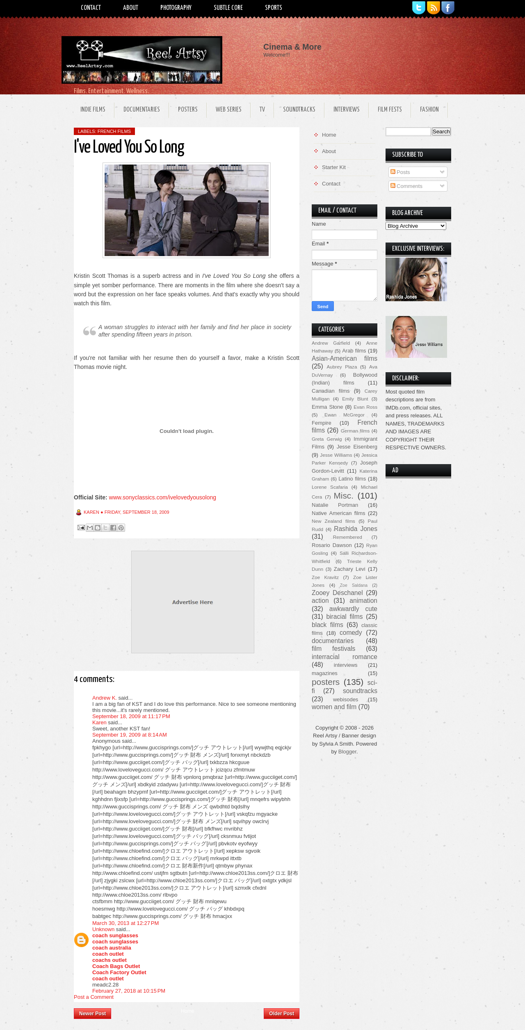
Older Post (281, 1013)
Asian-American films (344, 358)
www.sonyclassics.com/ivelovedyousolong (162, 497)
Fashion (429, 110)
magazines (325, 673)
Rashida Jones (355, 528)
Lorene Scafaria (330, 487)
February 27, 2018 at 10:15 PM (128, 991)
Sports (273, 8)
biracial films (344, 616)
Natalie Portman (335, 505)
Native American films (338, 513)
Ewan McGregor (344, 414)
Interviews (346, 110)
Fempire (321, 423)
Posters (188, 110)
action (320, 600)
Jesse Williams (336, 455)
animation (363, 600)
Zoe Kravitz (325, 577)
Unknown (103, 929)
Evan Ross (365, 407)
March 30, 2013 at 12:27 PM (125, 923)
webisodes (345, 699)
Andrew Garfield (331, 343)
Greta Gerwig (327, 439)
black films (327, 624)
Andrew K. (104, 698)
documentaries (333, 640)
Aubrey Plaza (342, 366)
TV (262, 110)
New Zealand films (333, 521)
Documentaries (141, 110)
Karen (99, 722)
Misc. (343, 495)
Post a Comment (94, 997)
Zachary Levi (349, 569)
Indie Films (92, 110)
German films (355, 430)
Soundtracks (299, 110)
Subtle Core (228, 8)
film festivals (333, 648)
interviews (346, 665)
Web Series (229, 110)
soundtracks (360, 690)
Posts (400, 172)
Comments (406, 186)
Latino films (352, 479)
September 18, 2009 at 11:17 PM (131, 716)
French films (114, 131)
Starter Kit (334, 167)
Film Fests (390, 110)
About (130, 8)
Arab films (354, 351)
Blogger (347, 751)
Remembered (347, 537)
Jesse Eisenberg (357, 447)
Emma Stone (327, 407)
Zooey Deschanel (337, 592)
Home (187, 1011)
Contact (91, 8)
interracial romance (344, 656)
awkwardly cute (353, 608)
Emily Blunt (355, 398)
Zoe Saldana (354, 585)
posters (326, 682)
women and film (334, 706)
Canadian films (331, 391)
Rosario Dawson (332, 545)
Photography (176, 8)
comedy (351, 632)
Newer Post (92, 1013)
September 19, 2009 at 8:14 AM (129, 735)
